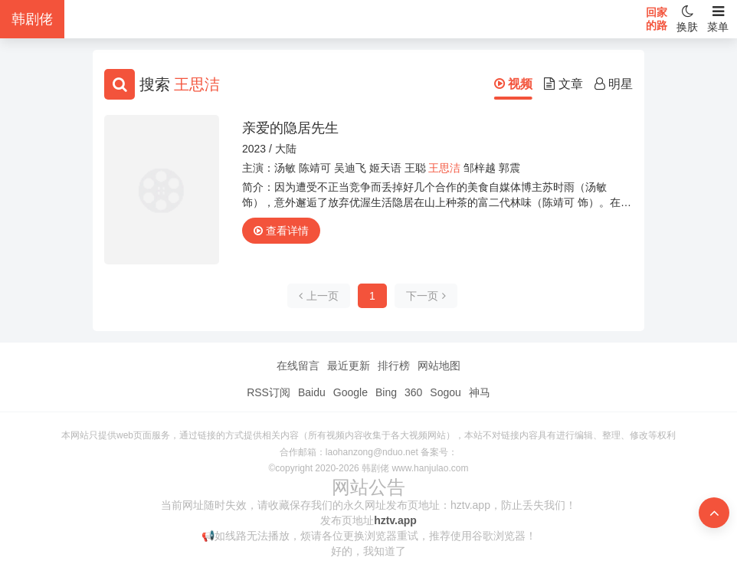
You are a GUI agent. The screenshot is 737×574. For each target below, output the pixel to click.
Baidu (312, 392)
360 (413, 392)
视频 (513, 83)
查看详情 (281, 231)
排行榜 (394, 365)
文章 (563, 83)
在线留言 (298, 365)
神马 (479, 392)
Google (350, 392)
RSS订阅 (268, 392)
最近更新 (348, 365)
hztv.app (395, 520)
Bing (386, 392)
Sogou (445, 392)
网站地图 (439, 365)
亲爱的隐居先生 (290, 128)
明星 (614, 83)
